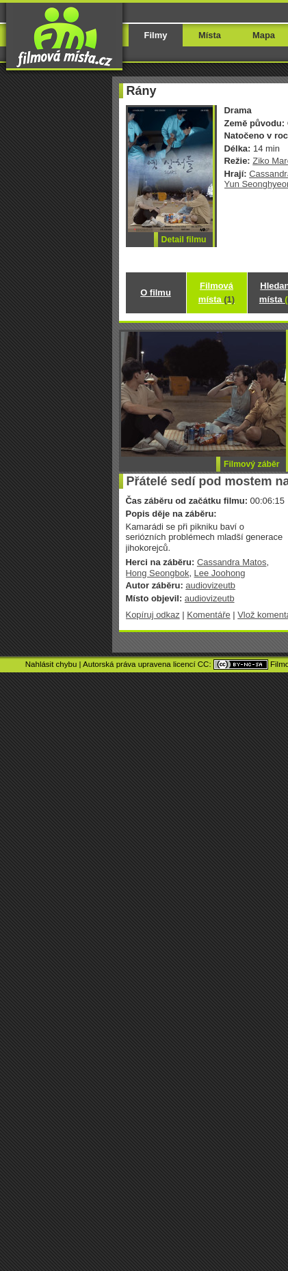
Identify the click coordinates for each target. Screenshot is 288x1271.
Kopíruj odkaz (153, 615)
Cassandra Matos (232, 562)
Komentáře (208, 615)
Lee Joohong (220, 573)
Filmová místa (216, 292)
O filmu (155, 292)
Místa (209, 35)
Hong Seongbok (157, 573)
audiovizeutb (210, 585)
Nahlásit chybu (51, 664)
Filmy (156, 35)
